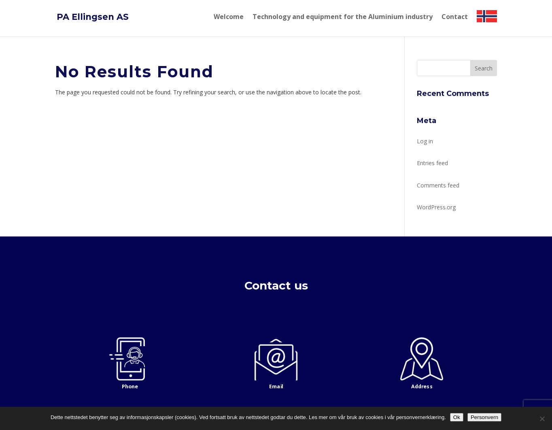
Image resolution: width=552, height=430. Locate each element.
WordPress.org (436, 207)
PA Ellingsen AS (93, 17)
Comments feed (438, 185)
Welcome (229, 17)
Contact (455, 17)
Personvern (484, 417)
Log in (425, 141)
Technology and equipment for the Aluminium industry (343, 17)
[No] (542, 419)
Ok (456, 417)
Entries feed (432, 163)
